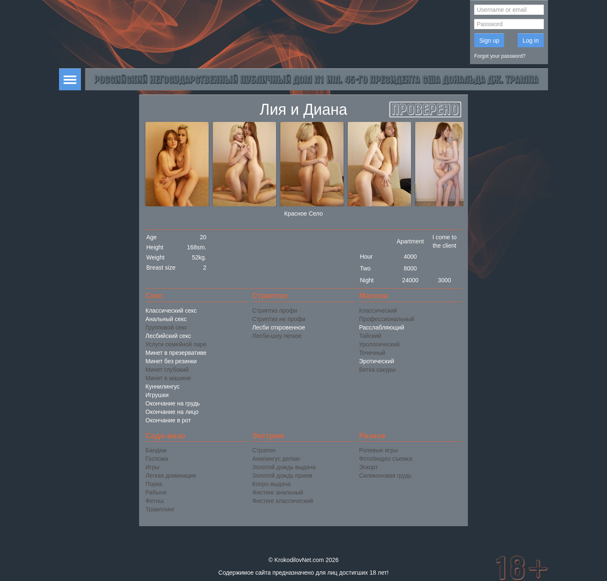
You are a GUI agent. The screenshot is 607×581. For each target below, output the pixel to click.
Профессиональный (386, 319)
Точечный (372, 352)
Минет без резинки (171, 361)
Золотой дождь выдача (283, 467)
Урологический (379, 344)
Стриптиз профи (274, 310)
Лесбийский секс (168, 335)
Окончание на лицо (172, 411)
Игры (152, 467)
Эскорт (368, 467)
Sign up (489, 40)
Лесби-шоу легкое (276, 335)
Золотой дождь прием (282, 475)
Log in (531, 40)
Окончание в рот (168, 420)
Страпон (263, 450)
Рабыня (156, 492)
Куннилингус (162, 386)
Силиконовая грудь (385, 475)
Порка (153, 484)
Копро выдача (271, 484)
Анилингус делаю (276, 458)
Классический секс (171, 310)
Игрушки (157, 395)
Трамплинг (160, 509)
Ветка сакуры (377, 369)
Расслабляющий (381, 327)
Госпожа (156, 458)
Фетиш (154, 500)
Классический (378, 310)
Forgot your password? (500, 56)
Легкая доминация (170, 475)
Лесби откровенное (278, 327)
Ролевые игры (378, 450)
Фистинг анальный (277, 492)
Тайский (370, 335)
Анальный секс (166, 319)
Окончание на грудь (172, 403)
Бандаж (156, 450)
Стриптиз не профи (278, 319)
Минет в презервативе (176, 352)
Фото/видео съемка (385, 458)
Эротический (376, 361)
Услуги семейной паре (176, 344)
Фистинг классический (282, 500)
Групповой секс (166, 327)
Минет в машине (168, 378)
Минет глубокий (167, 369)
